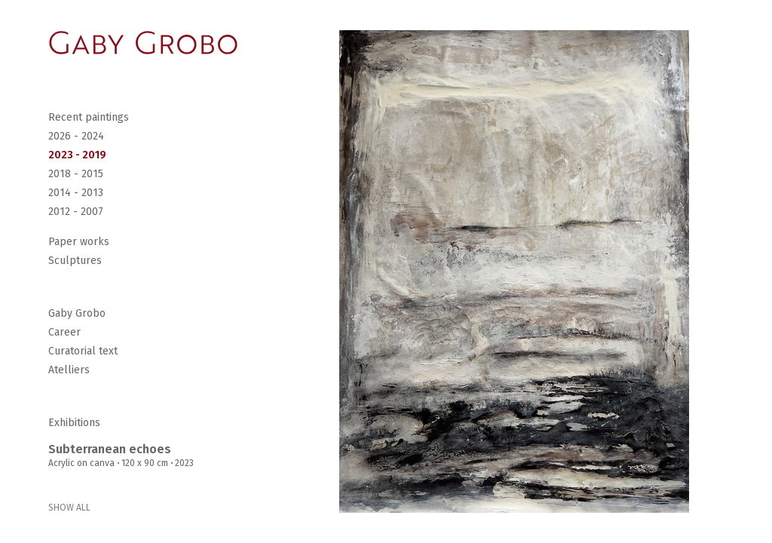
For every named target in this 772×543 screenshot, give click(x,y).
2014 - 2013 (75, 192)
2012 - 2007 (75, 211)
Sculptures (75, 260)
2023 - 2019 (77, 155)
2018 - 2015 (75, 173)
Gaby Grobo (77, 313)
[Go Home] (143, 42)
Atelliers (69, 370)
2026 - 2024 (76, 136)
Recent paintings (88, 117)
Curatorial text (83, 351)
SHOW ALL (69, 507)
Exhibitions (74, 422)
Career (64, 332)
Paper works (78, 241)
